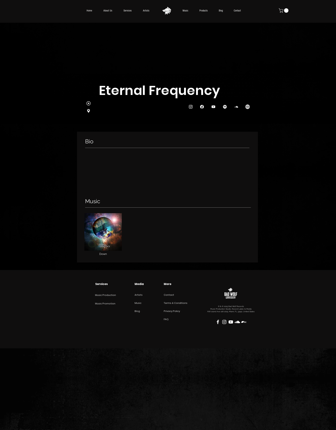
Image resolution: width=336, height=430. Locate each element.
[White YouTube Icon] (231, 322)
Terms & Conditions (175, 303)
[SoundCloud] (236, 107)
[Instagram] (88, 111)
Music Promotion (105, 303)
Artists (139, 295)
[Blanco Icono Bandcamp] (243, 322)
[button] (284, 10)
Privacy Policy (172, 311)
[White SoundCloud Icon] (237, 322)
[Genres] (88, 103)
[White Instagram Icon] (224, 322)
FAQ (166, 319)
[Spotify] (225, 107)
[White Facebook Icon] (218, 322)
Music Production (105, 295)
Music (138, 303)
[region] (103, 236)
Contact (169, 295)
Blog (137, 311)
